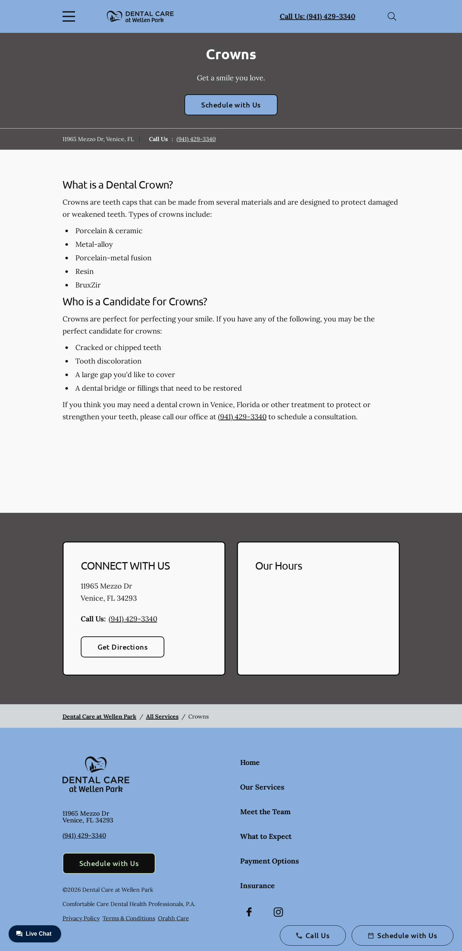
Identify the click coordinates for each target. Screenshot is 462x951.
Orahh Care (173, 918)
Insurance (257, 885)
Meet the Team (265, 811)
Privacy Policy (81, 918)
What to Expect (266, 836)
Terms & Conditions (129, 918)
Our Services (262, 786)
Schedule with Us (231, 104)
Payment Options (269, 860)
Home (250, 762)
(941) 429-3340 (196, 138)
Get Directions (123, 646)
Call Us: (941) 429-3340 (318, 16)
